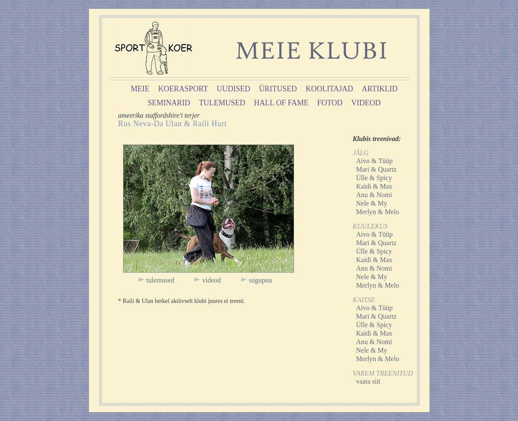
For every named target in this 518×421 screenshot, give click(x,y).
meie (140, 89)
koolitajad (329, 89)
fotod (330, 103)
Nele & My (371, 203)
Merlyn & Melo (377, 211)
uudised (233, 89)
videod (366, 103)
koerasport (183, 89)
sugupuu (260, 280)
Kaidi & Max (374, 186)
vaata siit (368, 381)
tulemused (222, 103)
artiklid (380, 89)
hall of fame (281, 103)
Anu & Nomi (374, 194)
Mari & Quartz (376, 169)
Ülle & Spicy (374, 177)
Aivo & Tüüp (374, 160)
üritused (278, 89)
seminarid (169, 103)
